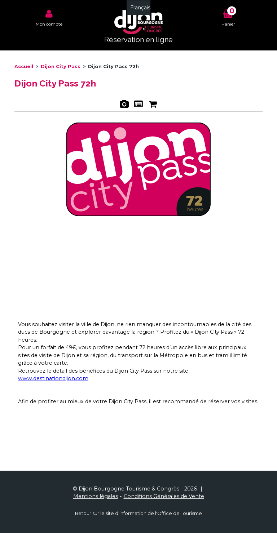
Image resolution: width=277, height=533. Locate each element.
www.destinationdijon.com (53, 378)
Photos (124, 105)
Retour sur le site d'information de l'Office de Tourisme (138, 513)
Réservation (153, 105)
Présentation (138, 105)
